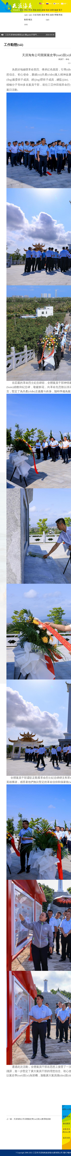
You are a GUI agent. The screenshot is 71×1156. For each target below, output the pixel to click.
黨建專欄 (56, 12)
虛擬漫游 (43, 12)
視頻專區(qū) (47, 15)
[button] (53, 33)
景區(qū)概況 (30, 15)
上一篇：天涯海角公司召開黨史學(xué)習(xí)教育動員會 (28, 1119)
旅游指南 (39, 12)
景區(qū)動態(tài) (26, 17)
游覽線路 (52, 12)
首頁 (22, 10)
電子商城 (60, 12)
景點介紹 (35, 12)
